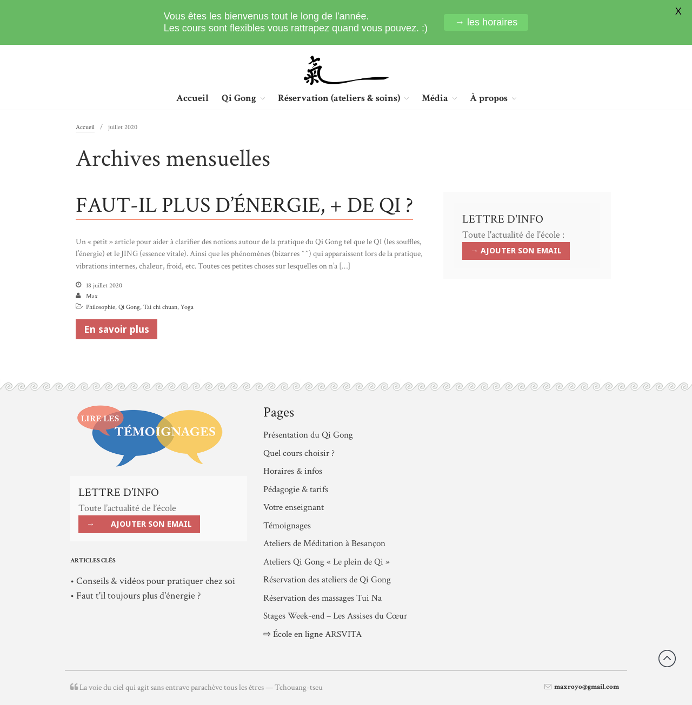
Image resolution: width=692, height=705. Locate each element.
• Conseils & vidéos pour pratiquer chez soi (152, 581)
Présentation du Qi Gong (308, 435)
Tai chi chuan (160, 307)
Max (91, 296)
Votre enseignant (293, 507)
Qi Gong (239, 98)
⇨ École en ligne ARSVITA (312, 634)
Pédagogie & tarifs (295, 489)
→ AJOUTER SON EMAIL (516, 251)
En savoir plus (116, 329)
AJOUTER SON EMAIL (151, 524)
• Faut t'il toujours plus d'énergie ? (135, 595)
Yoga (187, 307)
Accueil (192, 98)
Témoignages (287, 526)
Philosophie (100, 307)
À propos (489, 98)
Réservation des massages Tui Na (322, 598)
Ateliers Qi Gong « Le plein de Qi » (326, 562)
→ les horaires (486, 22)
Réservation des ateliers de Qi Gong (327, 580)
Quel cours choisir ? (299, 453)
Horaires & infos (292, 471)
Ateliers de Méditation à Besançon (324, 543)
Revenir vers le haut (667, 658)
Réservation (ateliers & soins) (339, 98)
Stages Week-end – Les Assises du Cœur (335, 616)
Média (435, 98)
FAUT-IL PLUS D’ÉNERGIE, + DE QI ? (244, 205)
